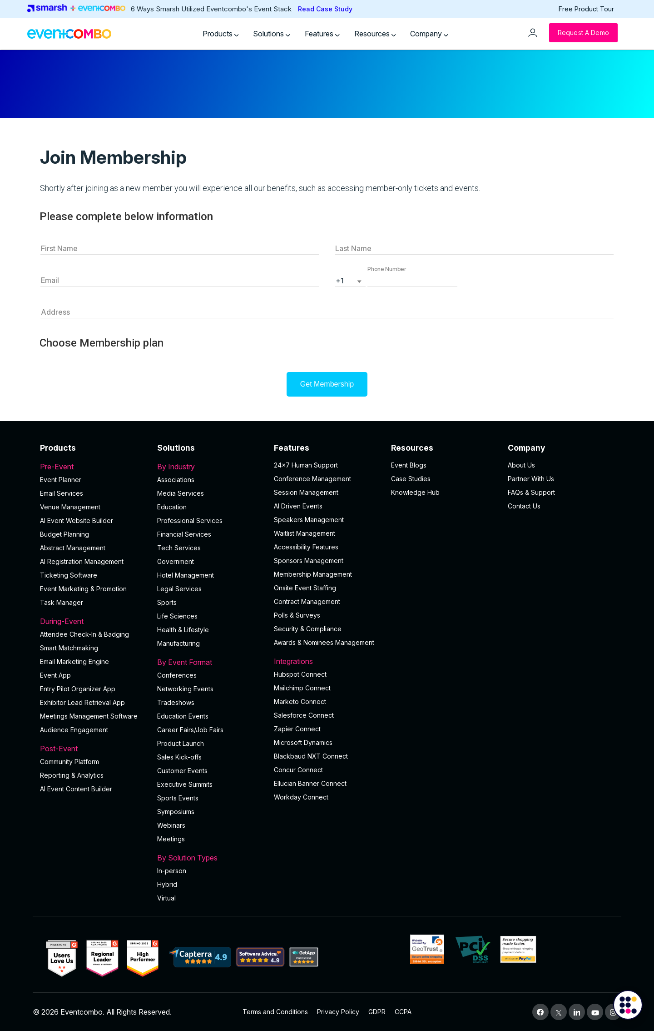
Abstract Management (72, 548)
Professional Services (190, 520)
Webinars (171, 825)
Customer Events (182, 771)
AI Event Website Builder (76, 520)
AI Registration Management (82, 561)
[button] (412, 279)
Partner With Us (531, 479)
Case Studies (411, 479)
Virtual (166, 898)
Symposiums (175, 811)
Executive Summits (185, 784)
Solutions (271, 33)
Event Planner (60, 479)
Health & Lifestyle (183, 630)
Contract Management (307, 601)
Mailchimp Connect (302, 688)
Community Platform (69, 761)
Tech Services (179, 548)
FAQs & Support (531, 492)
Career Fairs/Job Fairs (190, 730)
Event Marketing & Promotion (83, 589)
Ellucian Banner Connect (310, 783)
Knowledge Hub (415, 492)
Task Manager (61, 602)
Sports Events (177, 798)
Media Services (180, 493)
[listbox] (350, 280)
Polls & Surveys (297, 615)
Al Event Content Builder (76, 789)
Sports (167, 602)
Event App (55, 675)
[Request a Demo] (583, 32)
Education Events (182, 716)
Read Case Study (325, 9)
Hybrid (167, 884)
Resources (375, 33)
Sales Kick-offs (179, 757)
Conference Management (312, 479)
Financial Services (184, 534)
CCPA (403, 1012)
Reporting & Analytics (72, 775)
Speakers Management (309, 519)
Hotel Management (185, 575)
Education (172, 507)
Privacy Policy (338, 1012)
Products (221, 33)
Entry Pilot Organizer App (77, 689)
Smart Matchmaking (69, 648)
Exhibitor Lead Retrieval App (82, 702)
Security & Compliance (308, 629)
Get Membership (327, 384)
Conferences (177, 675)
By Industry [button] (210, 466)
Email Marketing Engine (74, 661)
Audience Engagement (74, 730)
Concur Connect (298, 770)
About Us (521, 465)
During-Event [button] (93, 621)
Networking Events (185, 689)
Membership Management (313, 574)
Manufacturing (178, 643)
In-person (171, 871)
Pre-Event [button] (93, 466)
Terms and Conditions (275, 1012)
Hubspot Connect (300, 674)
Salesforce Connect (304, 715)
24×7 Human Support (306, 465)
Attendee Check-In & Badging (84, 634)
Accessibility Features (306, 547)
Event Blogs (408, 465)
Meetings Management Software (89, 716)
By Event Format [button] (210, 662)
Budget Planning (64, 534)
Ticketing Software (68, 575)
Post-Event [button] (93, 748)
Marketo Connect (300, 701)
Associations (175, 479)
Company (429, 33)
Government (175, 561)
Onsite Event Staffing (305, 588)
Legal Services (179, 589)
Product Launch (180, 743)
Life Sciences (177, 616)
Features (322, 33)
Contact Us (524, 506)
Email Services (61, 493)
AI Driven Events (298, 506)
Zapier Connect (297, 729)
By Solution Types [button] (210, 857)
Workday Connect (301, 797)
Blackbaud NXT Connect (311, 756)
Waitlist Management (304, 533)
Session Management (306, 492)
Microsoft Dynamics (303, 742)
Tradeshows (175, 702)
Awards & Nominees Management (324, 642)
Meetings (171, 839)
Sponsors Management (308, 560)
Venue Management (70, 507)
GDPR (377, 1012)
